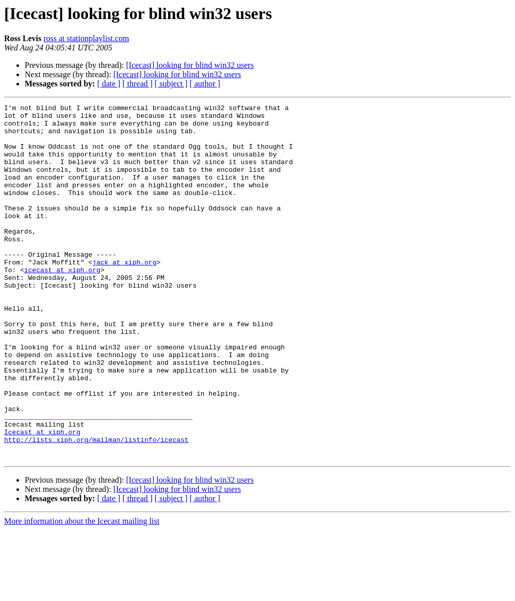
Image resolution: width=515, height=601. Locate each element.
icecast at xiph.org (62, 303)
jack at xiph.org (125, 294)
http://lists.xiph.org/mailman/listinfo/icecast (96, 507)
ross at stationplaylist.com (86, 38)
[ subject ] (171, 83)
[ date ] (108, 83)
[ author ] (205, 83)
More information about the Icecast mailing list (81, 592)
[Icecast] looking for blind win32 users (189, 65)
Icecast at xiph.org (42, 498)
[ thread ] (137, 83)
